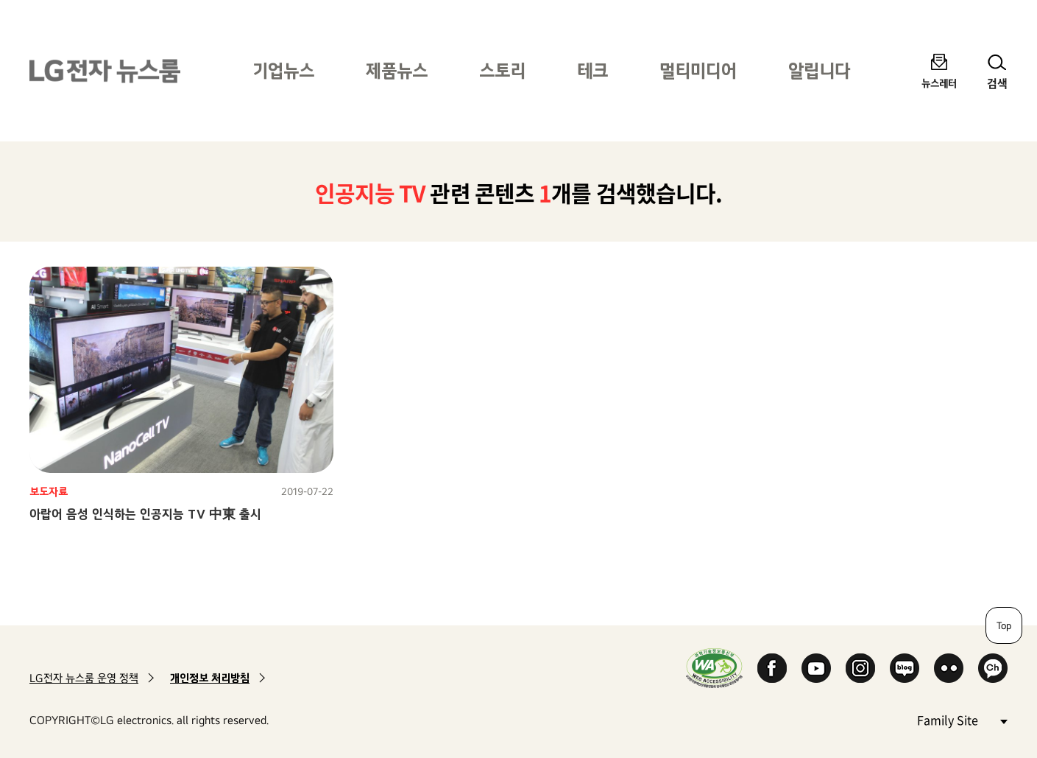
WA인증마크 (714, 668)
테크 (592, 70)
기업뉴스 (283, 70)
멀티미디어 (698, 70)
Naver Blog (904, 668)
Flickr (948, 668)
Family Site (962, 719)
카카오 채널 (993, 668)
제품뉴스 (397, 70)
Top (1004, 625)
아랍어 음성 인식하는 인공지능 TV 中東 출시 (145, 514)
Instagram (860, 668)
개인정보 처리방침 (209, 678)
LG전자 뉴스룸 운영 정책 (83, 678)
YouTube (816, 668)
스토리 (502, 70)
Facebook (772, 668)
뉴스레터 (939, 83)
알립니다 (819, 70)
